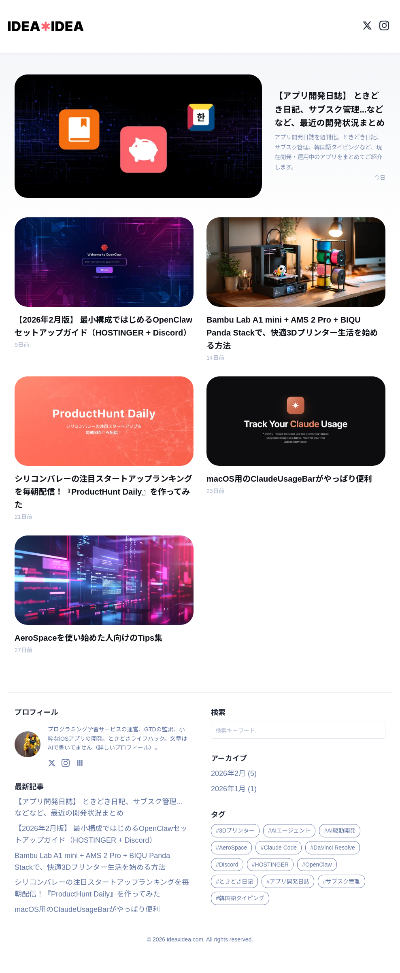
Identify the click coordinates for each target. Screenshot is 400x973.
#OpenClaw (317, 863)
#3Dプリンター (235, 829)
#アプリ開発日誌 (287, 880)
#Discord (227, 863)
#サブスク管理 (341, 880)
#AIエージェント (289, 829)
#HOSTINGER (270, 863)
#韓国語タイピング (240, 897)
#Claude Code (279, 846)
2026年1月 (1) (234, 788)
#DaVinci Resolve (333, 846)
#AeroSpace (231, 846)
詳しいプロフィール (123, 746)
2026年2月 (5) (234, 772)
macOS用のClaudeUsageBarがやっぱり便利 (87, 908)
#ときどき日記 (234, 880)
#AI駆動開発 (339, 829)
